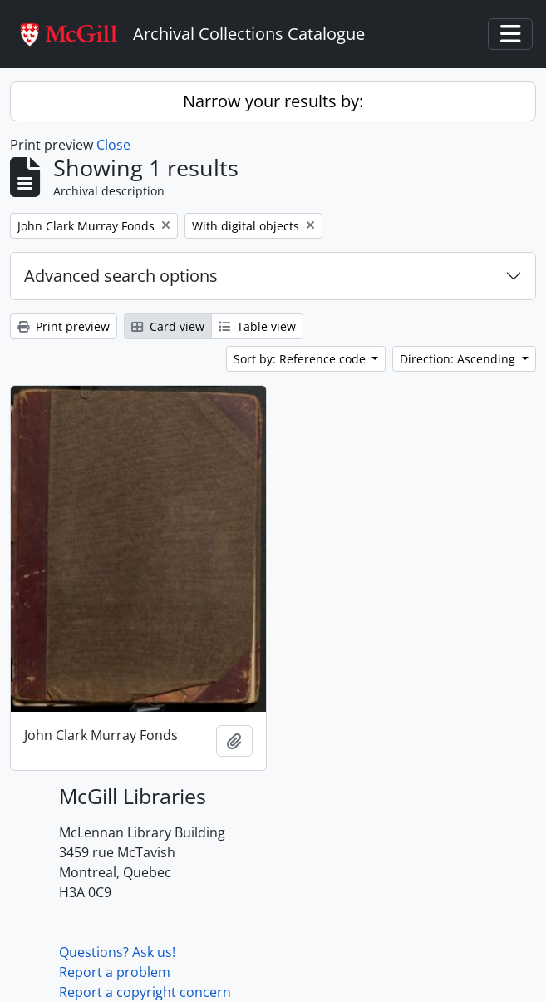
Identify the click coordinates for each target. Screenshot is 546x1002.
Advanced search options (121, 275)
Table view (257, 326)
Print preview (63, 326)
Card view (167, 326)
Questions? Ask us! (117, 952)
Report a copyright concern (145, 992)
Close (113, 145)
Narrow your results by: (273, 101)
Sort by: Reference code (301, 359)
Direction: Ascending (459, 359)
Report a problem (114, 972)
